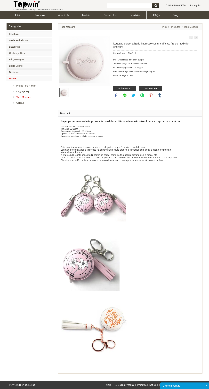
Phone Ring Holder (26, 85)
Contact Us (110, 15)
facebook (115, 95)
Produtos (40, 15)
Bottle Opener (16, 66)
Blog (175, 15)
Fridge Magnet (16, 59)
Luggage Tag (23, 91)
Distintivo (13, 72)
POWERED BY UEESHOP (22, 385)
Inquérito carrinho (177, 5)
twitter (133, 95)
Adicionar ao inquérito (124, 89)
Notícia (86, 15)
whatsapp (142, 95)
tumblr (159, 95)
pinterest (151, 95)
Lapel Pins (14, 46)
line (124, 95)
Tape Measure (23, 97)
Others (12, 78)
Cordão (20, 103)
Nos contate (151, 88)
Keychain (14, 34)
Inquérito (135, 15)
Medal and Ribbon (18, 40)
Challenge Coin (17, 53)
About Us (63, 15)
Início (18, 15)
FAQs (156, 15)
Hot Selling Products (124, 385)
